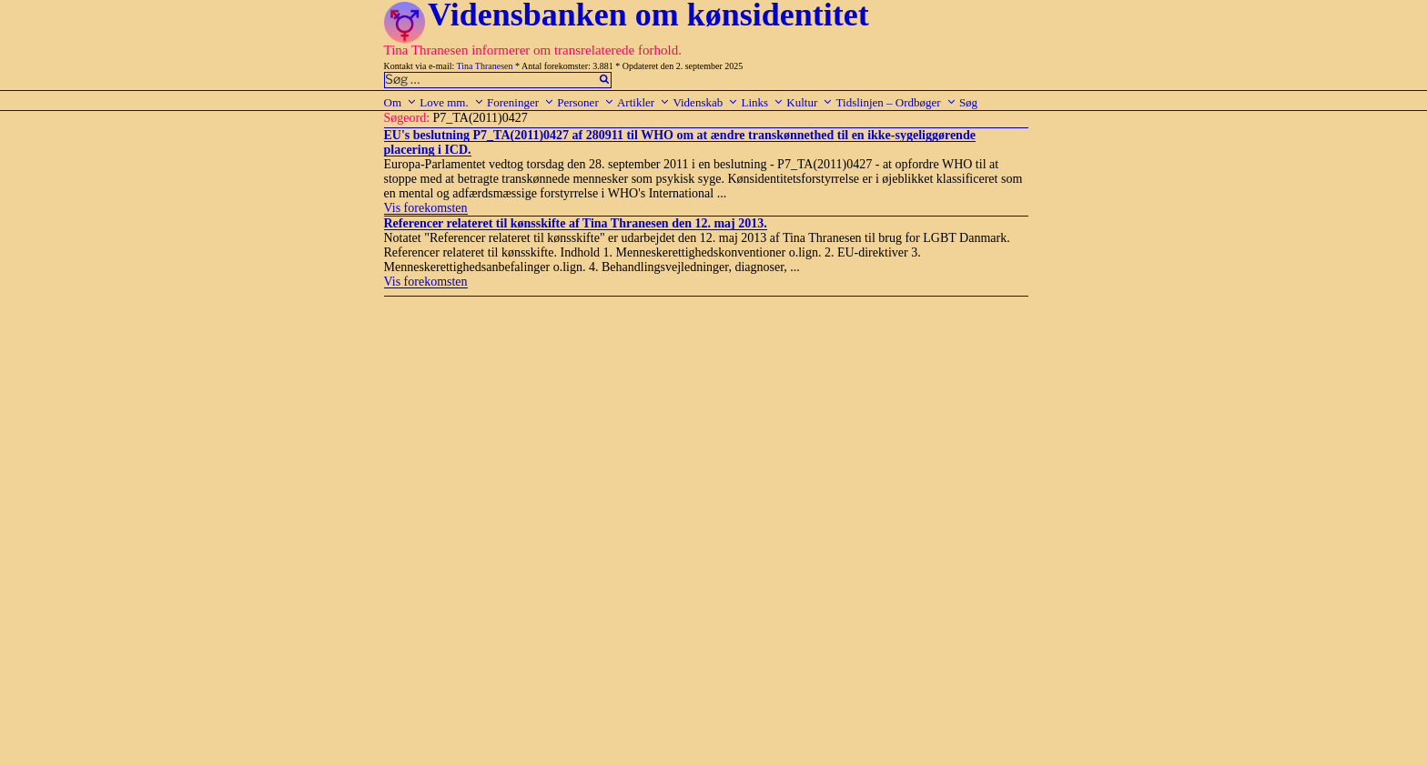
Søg (968, 102)
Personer (585, 102)
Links (762, 102)
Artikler (643, 102)
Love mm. (451, 102)
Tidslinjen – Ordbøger (896, 102)
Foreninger (520, 102)
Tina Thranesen (485, 66)
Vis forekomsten (426, 208)
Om (401, 102)
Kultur (809, 102)
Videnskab (705, 102)
